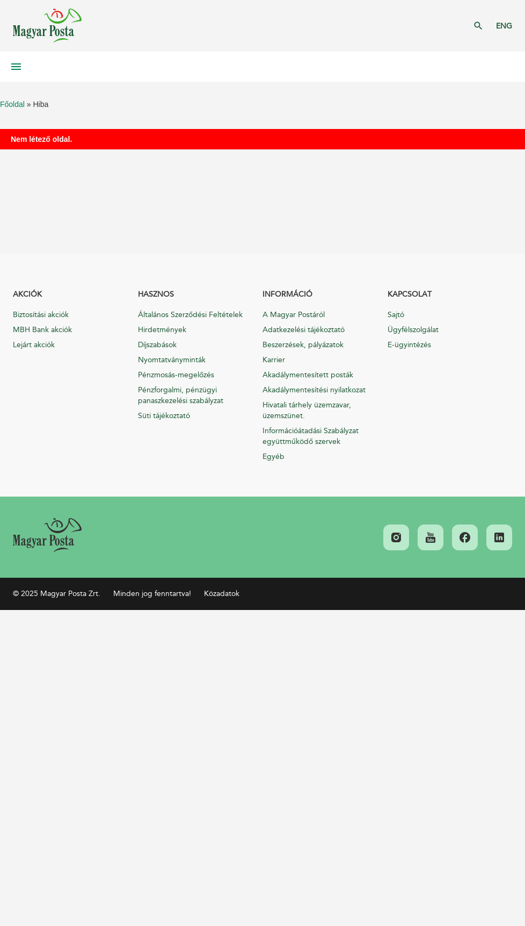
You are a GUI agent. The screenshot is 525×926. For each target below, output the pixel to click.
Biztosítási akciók (41, 314)
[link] (47, 535)
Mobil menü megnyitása (16, 67)
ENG (504, 26)
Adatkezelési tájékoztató (303, 329)
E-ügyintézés (409, 344)
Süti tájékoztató (164, 415)
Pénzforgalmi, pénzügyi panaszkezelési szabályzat (180, 395)
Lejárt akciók (34, 344)
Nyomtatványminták (172, 359)
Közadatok (221, 593)
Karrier (273, 359)
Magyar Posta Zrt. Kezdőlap (47, 26)
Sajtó (396, 314)
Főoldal (12, 104)
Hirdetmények (162, 329)
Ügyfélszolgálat (413, 329)
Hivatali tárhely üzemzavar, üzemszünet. (306, 410)
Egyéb (273, 456)
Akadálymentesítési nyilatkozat (314, 389)
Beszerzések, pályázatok (303, 344)
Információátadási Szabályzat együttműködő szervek (310, 436)
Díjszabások (157, 344)
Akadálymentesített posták (307, 374)
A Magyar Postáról (293, 314)
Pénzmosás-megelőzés (176, 374)
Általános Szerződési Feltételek (190, 314)
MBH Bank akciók (42, 329)
